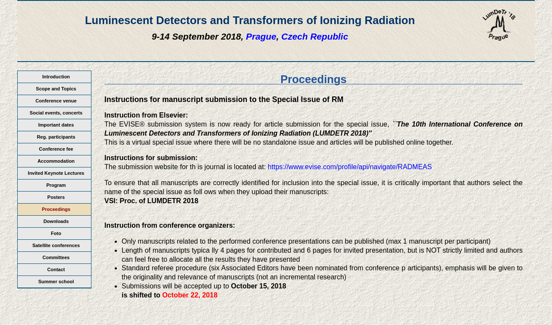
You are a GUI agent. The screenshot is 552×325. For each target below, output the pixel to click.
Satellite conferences (56, 245)
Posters (56, 197)
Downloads (56, 221)
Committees (56, 257)
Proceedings (56, 209)
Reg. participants (56, 136)
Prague (261, 36)
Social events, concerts (56, 112)
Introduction (56, 76)
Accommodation (56, 161)
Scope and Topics (56, 88)
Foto (56, 233)
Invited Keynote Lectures (56, 173)
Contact (56, 269)
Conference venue (55, 100)
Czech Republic (314, 36)
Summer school (56, 281)
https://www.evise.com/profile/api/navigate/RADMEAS (350, 166)
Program (56, 185)
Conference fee (56, 149)
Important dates (56, 124)
